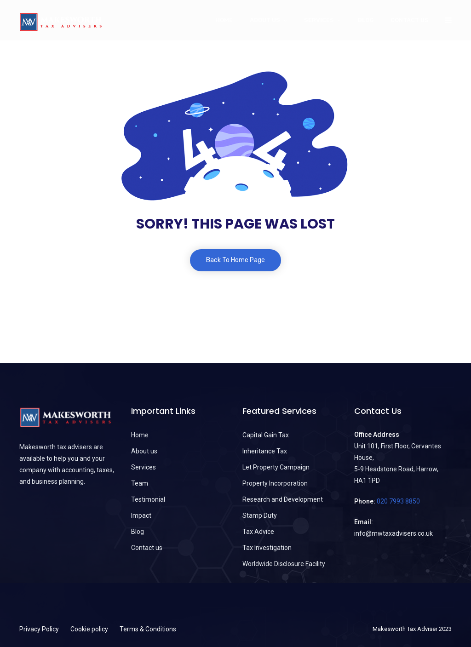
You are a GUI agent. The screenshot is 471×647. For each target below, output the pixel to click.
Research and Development (282, 499)
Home (224, 20)
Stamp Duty (259, 515)
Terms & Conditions (148, 629)
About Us (265, 20)
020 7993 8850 (398, 501)
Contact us (410, 20)
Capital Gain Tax (265, 435)
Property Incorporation (275, 483)
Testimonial (148, 499)
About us (144, 451)
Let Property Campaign (276, 467)
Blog (365, 20)
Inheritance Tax (264, 451)
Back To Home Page (235, 260)
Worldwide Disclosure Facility (283, 563)
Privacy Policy (39, 629)
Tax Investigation (267, 547)
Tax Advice (258, 531)
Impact (141, 515)
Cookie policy (89, 629)
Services (319, 20)
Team (139, 483)
